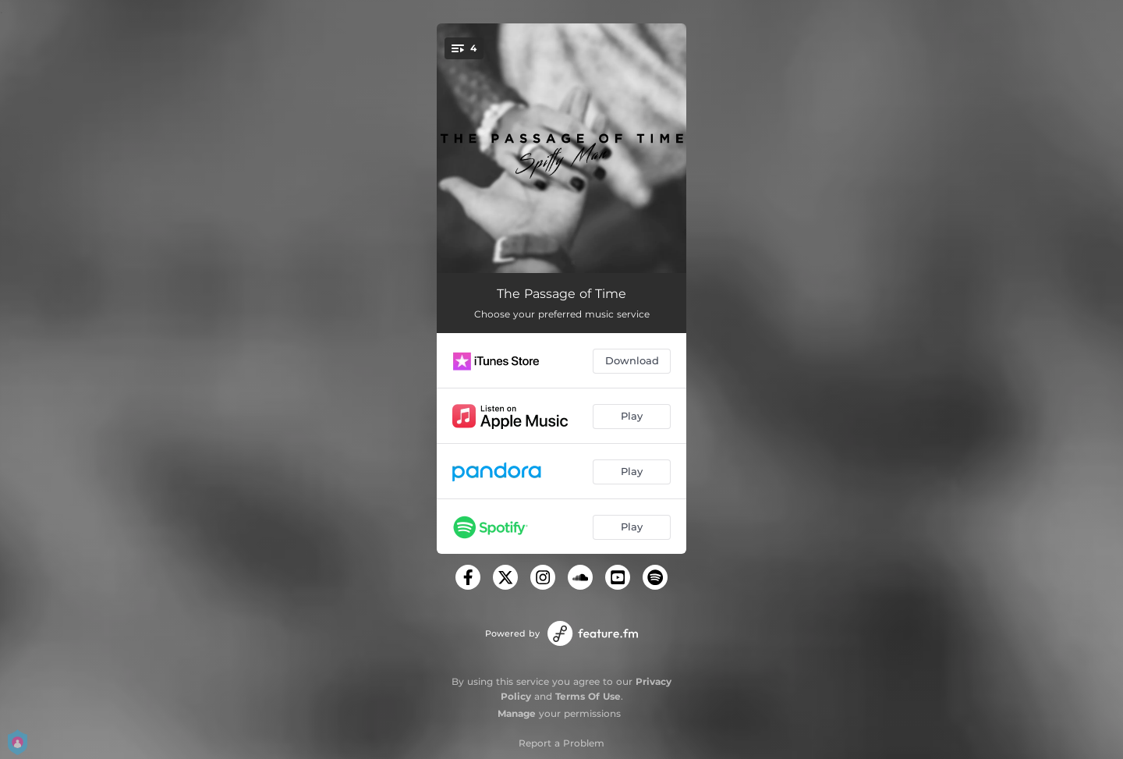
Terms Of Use (588, 696)
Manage (517, 713)
